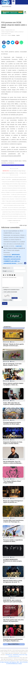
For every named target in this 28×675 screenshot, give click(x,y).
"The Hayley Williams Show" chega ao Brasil (12, 481)
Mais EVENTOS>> (13, 644)
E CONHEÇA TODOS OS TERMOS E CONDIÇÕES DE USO (14, 248)
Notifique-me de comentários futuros (11, 289)
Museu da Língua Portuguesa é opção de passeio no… (13, 501)
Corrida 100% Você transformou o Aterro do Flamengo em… (13, 521)
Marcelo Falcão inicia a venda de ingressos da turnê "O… (12, 581)
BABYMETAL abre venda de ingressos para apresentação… (13, 600)
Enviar (4, 303)
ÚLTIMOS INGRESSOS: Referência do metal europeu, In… (12, 561)
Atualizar (15, 298)
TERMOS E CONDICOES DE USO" (14, 220)
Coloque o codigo (7, 300)
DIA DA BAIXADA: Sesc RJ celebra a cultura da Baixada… (13, 462)
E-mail (8, 271)
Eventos (13, 35)
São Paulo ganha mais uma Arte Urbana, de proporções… (13, 620)
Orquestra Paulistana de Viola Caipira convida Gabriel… (12, 442)
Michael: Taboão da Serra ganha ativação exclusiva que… (13, 344)
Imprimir (18, 35)
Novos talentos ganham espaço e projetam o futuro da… (13, 384)
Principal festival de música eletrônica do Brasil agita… (12, 423)
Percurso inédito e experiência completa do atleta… (13, 540)
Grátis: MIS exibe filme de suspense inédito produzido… (12, 403)
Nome (6, 268)
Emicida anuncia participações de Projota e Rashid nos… (13, 640)
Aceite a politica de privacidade (10, 291)
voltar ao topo (23, 225)
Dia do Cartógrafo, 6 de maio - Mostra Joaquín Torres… (12, 364)
